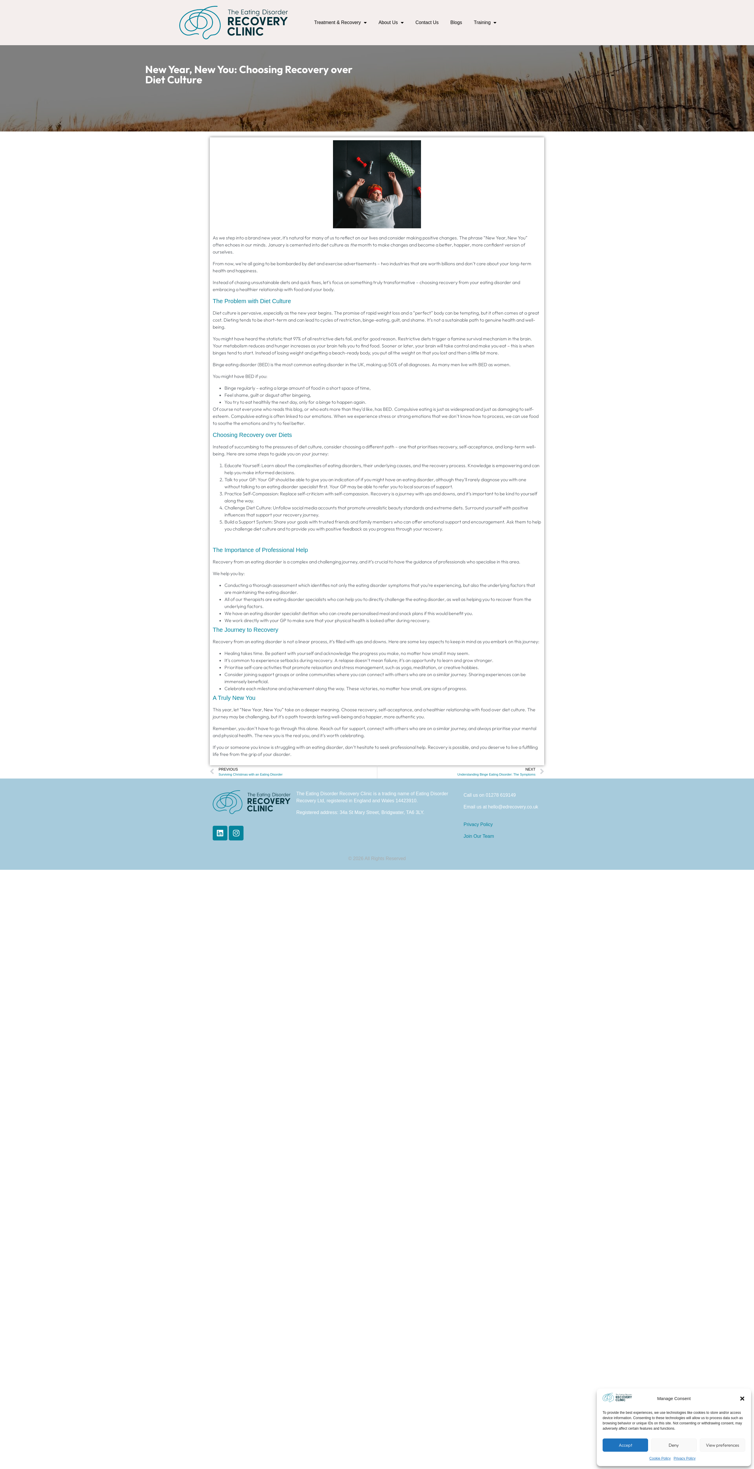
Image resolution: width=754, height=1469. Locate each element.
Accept (625, 1445)
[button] (742, 1399)
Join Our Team (479, 836)
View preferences (722, 1445)
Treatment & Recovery (340, 22)
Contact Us (427, 22)
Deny (674, 1445)
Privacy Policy (685, 1458)
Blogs (456, 22)
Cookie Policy (660, 1458)
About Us (391, 22)
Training (485, 22)
